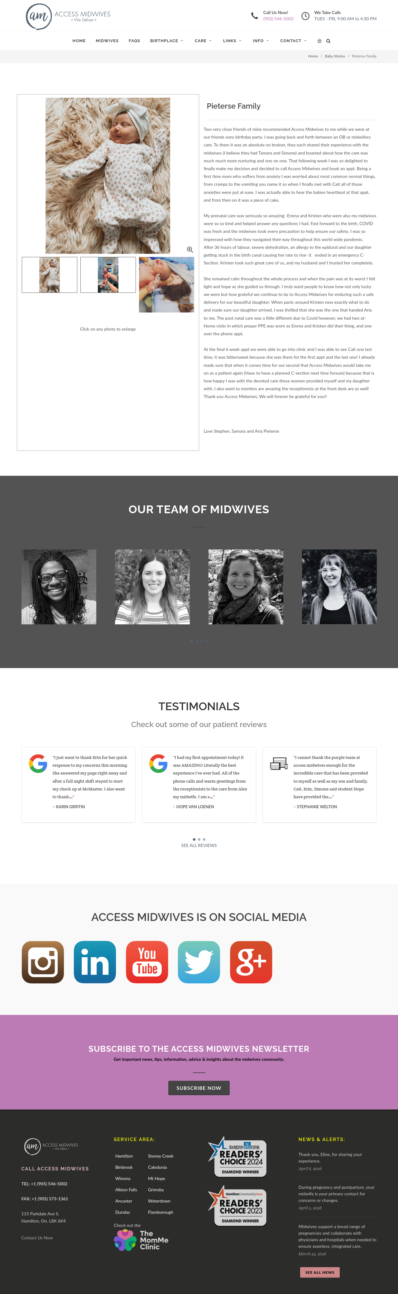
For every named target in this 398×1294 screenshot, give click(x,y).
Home (313, 56)
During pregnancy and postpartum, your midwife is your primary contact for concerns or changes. (337, 1193)
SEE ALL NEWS (320, 1272)
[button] (191, 641)
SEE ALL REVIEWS (199, 845)
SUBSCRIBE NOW (198, 1088)
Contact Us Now (37, 1237)
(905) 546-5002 (278, 18)
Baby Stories (335, 56)
